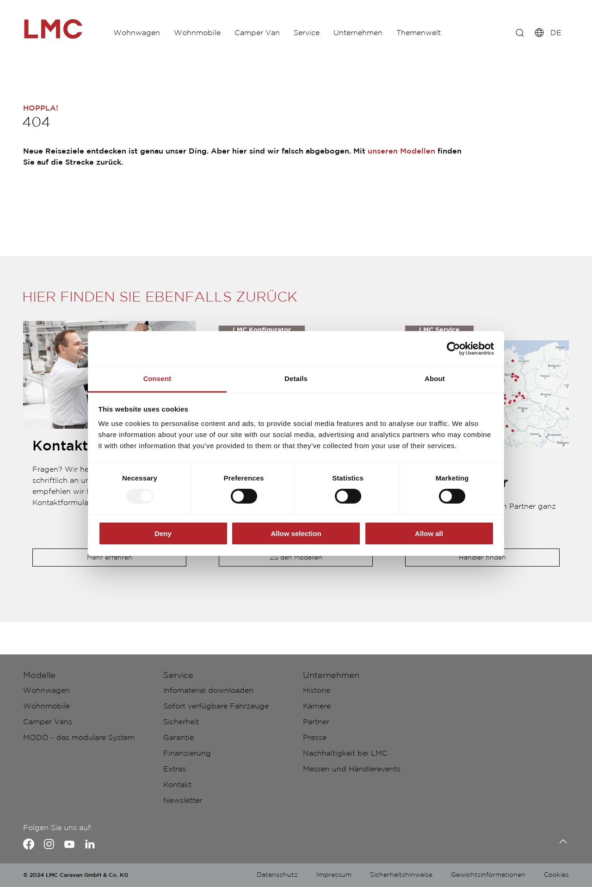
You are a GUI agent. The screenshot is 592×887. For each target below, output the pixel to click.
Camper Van (268, 32)
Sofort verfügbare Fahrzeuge (216, 706)
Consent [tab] (157, 378)
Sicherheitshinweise (401, 875)
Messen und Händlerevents (352, 769)
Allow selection (296, 533)
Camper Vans (47, 722)
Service (323, 32)
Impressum (334, 875)
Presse (315, 737)
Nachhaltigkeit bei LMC (345, 753)
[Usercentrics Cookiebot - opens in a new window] (453, 348)
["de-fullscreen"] (64, 29)
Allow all (429, 533)
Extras (174, 769)
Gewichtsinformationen (488, 875)
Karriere (317, 706)
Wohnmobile (204, 32)
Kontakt (177, 785)
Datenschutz (277, 875)
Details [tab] (296, 378)
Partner (316, 722)
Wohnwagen (139, 32)
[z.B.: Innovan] (515, 32)
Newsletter (182, 800)
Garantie (178, 737)
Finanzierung (187, 753)
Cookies (556, 875)
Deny (163, 533)
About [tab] (435, 378)
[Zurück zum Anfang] (561, 841)
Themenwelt (444, 32)
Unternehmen (378, 32)
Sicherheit (181, 722)
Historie (316, 690)
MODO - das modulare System (79, 737)
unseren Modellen (401, 151)
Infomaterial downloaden (208, 690)
